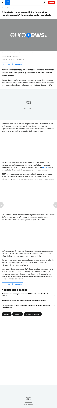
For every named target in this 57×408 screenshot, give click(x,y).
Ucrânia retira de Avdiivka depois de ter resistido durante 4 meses (24, 300)
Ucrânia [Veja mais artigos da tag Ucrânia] (17, 314)
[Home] (2, 8)
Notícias (7, 8)
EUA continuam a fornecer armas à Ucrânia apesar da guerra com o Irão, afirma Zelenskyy (26, 306)
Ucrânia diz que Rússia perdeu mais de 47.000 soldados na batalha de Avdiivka (25, 294)
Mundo (14, 8)
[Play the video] (28, 35)
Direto (51, 2)
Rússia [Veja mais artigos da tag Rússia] (6, 314)
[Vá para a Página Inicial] (7, 2)
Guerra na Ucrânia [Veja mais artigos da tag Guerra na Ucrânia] (32, 314)
